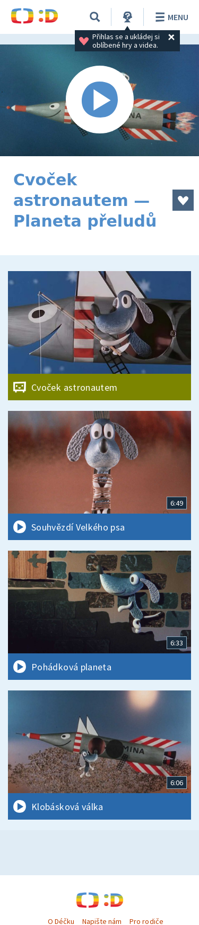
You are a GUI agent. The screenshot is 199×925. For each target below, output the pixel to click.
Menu (170, 17)
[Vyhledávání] (95, 17)
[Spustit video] (99, 100)
